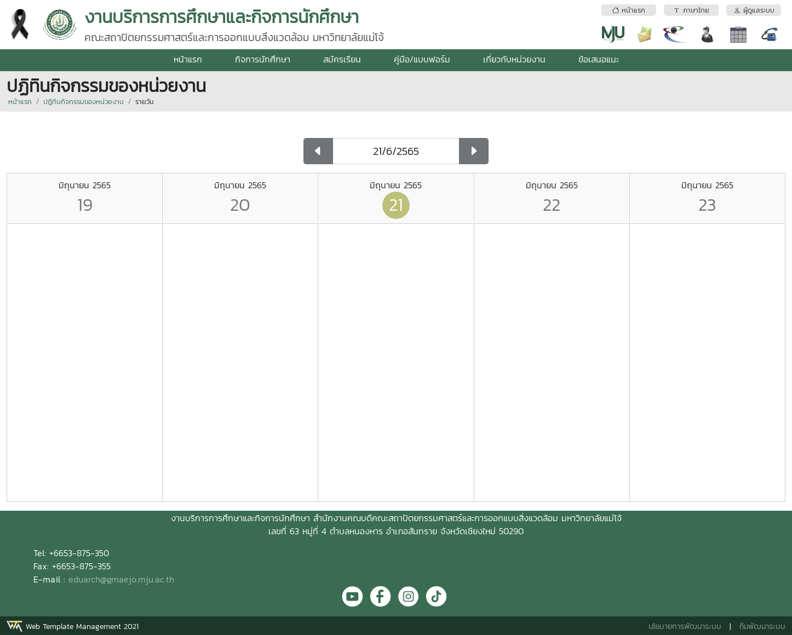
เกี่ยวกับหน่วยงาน (514, 59)
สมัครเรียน (342, 59)
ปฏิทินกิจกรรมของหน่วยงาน (83, 101)
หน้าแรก (188, 59)
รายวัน (144, 101)
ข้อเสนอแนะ (598, 59)
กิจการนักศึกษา (262, 59)
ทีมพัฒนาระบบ (762, 626)
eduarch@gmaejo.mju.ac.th (121, 579)
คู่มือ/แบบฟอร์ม (422, 59)
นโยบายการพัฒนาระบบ (684, 626)
